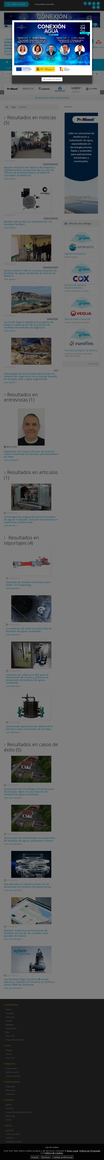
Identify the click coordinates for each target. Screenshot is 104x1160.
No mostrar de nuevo (52, 79)
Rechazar (46, 1157)
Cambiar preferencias (63, 1157)
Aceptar (35, 1157)
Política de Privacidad (89, 1150)
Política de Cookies (53, 1153)
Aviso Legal (72, 1150)
